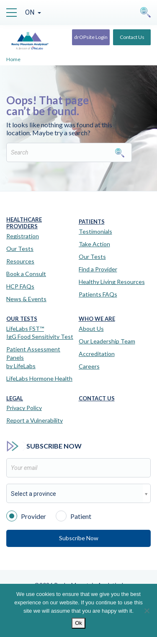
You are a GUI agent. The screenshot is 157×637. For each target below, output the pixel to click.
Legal (14, 398)
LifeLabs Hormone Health (39, 378)
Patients (92, 222)
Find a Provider (98, 269)
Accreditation (97, 353)
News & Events (26, 298)
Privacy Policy (24, 407)
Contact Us (132, 37)
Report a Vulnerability (34, 420)
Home (13, 59)
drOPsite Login (91, 37)
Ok (78, 623)
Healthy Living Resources (112, 281)
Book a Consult (26, 273)
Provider (26, 515)
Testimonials (95, 231)
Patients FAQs (98, 294)
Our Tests (19, 248)
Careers (89, 366)
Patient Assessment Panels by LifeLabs (33, 357)
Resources (20, 261)
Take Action (94, 244)
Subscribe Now (78, 538)
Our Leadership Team (107, 341)
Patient (73, 515)
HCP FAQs (20, 286)
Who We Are (97, 319)
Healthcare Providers (24, 223)
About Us (91, 328)
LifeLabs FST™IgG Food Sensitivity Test (39, 332)
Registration (22, 236)
